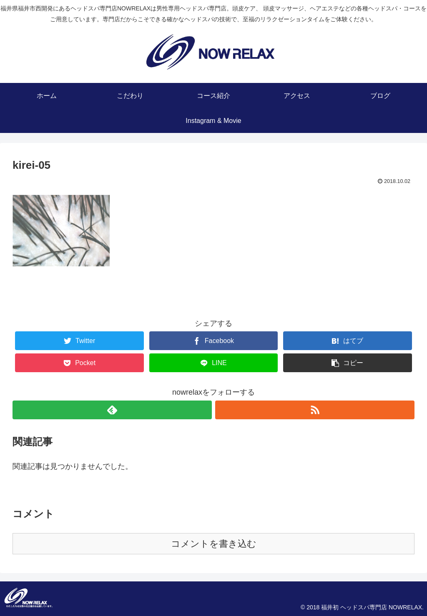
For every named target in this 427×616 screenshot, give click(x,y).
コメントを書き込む (213, 543)
